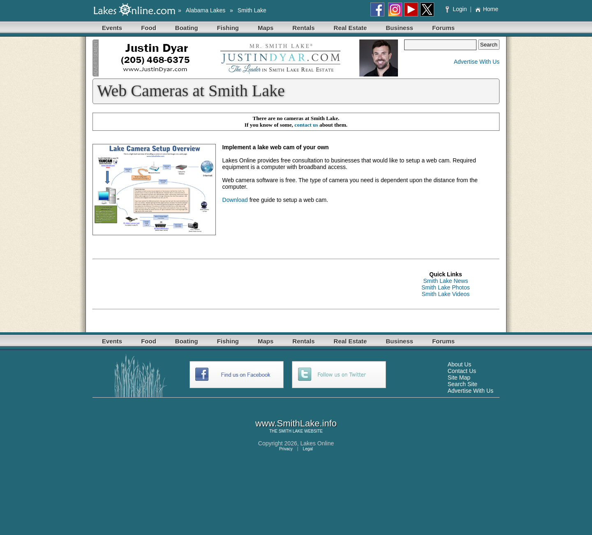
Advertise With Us (477, 61)
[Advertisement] (242, 284)
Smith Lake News (445, 281)
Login (457, 9)
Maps (265, 27)
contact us (306, 125)
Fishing (228, 27)
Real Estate (350, 27)
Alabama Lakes (206, 10)
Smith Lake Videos (445, 294)
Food (148, 27)
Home (486, 9)
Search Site (462, 384)
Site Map (459, 377)
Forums (443, 27)
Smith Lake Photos (445, 287)
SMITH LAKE (291, 431)
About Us (460, 364)
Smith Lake (252, 10)
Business (399, 27)
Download (235, 200)
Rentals (303, 27)
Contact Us (462, 371)
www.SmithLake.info (296, 423)
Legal (308, 449)
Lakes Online (317, 443)
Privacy (286, 449)
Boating (186, 27)
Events (112, 27)
